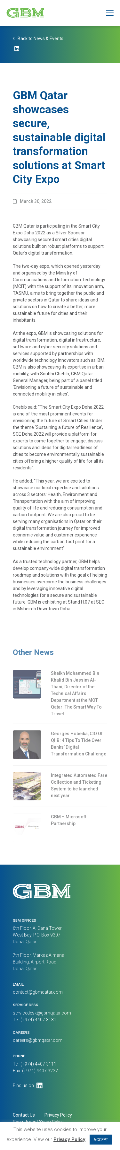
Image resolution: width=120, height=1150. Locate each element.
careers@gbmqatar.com (37, 1040)
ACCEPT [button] (100, 1139)
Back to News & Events (40, 39)
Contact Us (24, 1115)
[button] (110, 13)
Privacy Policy (58, 1115)
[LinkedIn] (17, 51)
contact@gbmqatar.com (38, 992)
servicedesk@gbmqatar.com (42, 1012)
